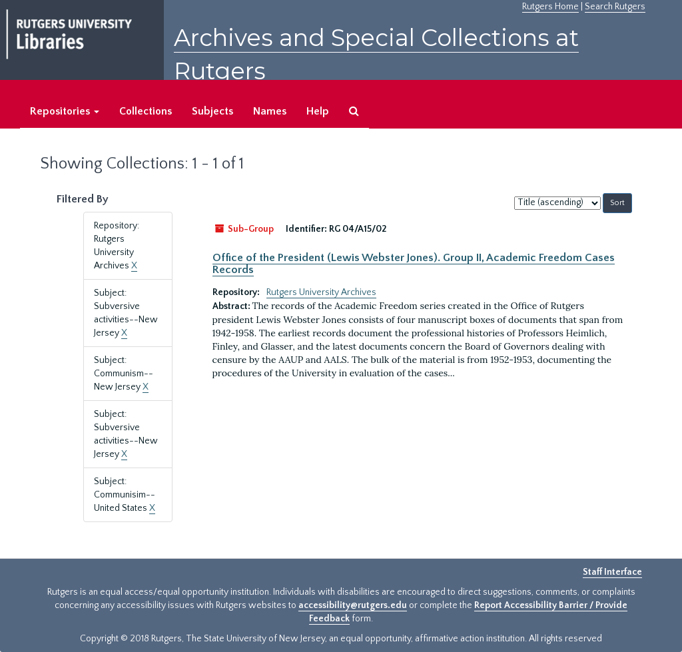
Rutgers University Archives (321, 292)
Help (317, 111)
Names (269, 111)
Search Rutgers (615, 6)
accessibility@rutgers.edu (352, 605)
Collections (145, 111)
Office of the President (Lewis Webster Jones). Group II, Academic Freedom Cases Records (413, 264)
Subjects (212, 111)
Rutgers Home (550, 6)
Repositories (64, 111)
